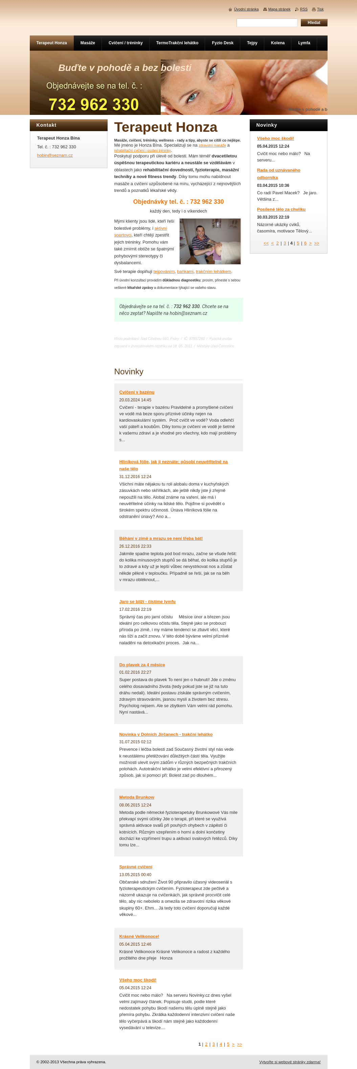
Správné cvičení (135, 866)
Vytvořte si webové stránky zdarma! (289, 1062)
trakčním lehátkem (213, 271)
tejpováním (164, 271)
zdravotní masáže (212, 145)
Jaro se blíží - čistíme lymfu (147, 601)
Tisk (320, 9)
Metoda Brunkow (136, 797)
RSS (304, 9)
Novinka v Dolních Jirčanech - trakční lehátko (166, 734)
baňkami (185, 271)
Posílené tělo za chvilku (281, 209)
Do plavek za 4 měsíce (142, 664)
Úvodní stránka (246, 9)
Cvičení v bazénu (137, 392)
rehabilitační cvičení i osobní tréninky (142, 150)
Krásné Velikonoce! (139, 936)
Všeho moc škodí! (138, 980)
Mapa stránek (279, 9)
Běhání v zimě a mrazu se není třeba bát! (161, 538)
